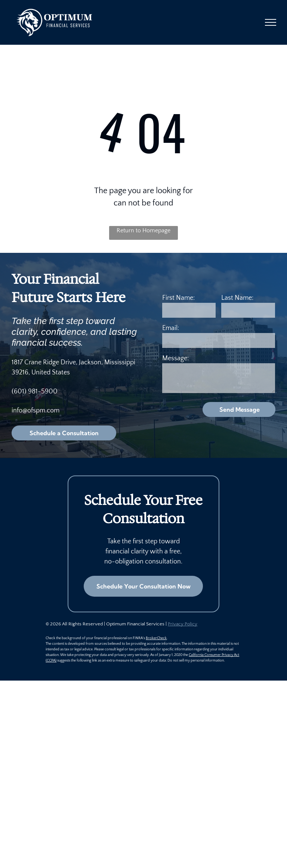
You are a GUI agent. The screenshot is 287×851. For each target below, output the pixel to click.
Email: (170, 328)
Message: (175, 358)
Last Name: (237, 298)
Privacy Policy (182, 624)
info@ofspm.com (35, 410)
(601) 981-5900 (35, 391)
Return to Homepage (143, 230)
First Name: (178, 298)
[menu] (270, 22)
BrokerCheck (156, 638)
